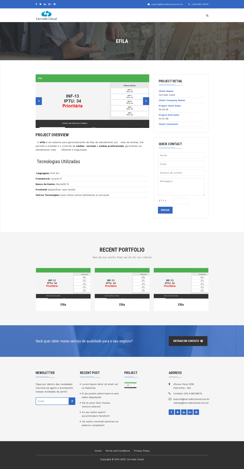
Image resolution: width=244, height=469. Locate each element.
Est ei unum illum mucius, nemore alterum (96, 404)
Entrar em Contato (188, 341)
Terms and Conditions (117, 450)
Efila (63, 304)
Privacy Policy (142, 450)
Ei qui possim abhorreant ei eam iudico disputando (100, 395)
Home (98, 450)
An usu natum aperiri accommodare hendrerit (96, 414)
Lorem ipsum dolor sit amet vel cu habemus (100, 386)
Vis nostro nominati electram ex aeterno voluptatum (100, 423)
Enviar (165, 210)
